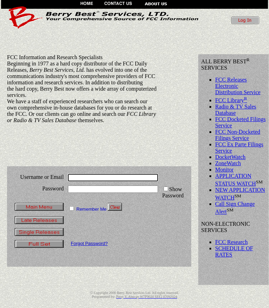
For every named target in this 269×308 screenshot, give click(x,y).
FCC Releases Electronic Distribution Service (237, 86)
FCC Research (231, 242)
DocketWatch (230, 157)
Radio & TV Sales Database (235, 110)
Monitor (224, 170)
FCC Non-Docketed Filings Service (237, 135)
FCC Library (231, 100)
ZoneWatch (228, 163)
